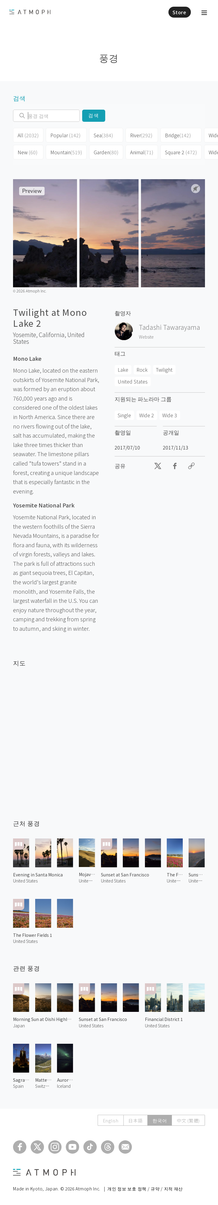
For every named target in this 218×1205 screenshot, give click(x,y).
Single (124, 415)
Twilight (164, 369)
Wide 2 (146, 415)
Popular (65, 135)
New (28, 152)
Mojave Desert (87, 874)
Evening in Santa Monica (38, 875)
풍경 (109, 57)
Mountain (66, 152)
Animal (141, 152)
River (141, 135)
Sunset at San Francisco (125, 875)
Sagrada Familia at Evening (21, 1080)
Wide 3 (169, 415)
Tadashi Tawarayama (169, 327)
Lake (123, 369)
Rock (142, 369)
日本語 (135, 1120)
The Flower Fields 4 (175, 875)
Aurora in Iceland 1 (65, 1080)
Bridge (178, 135)
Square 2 (181, 152)
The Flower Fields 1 (32, 935)
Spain (18, 1086)
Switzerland (43, 1086)
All (28, 135)
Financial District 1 (164, 1019)
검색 (93, 115)
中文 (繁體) (188, 1120)
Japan (19, 1025)
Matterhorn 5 (43, 1080)
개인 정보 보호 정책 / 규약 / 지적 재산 (145, 1189)
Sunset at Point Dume (197, 875)
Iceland (64, 1086)
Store (179, 12)
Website (146, 337)
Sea (103, 135)
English (110, 1120)
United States (133, 381)
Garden (106, 152)
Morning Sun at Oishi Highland (43, 1019)
